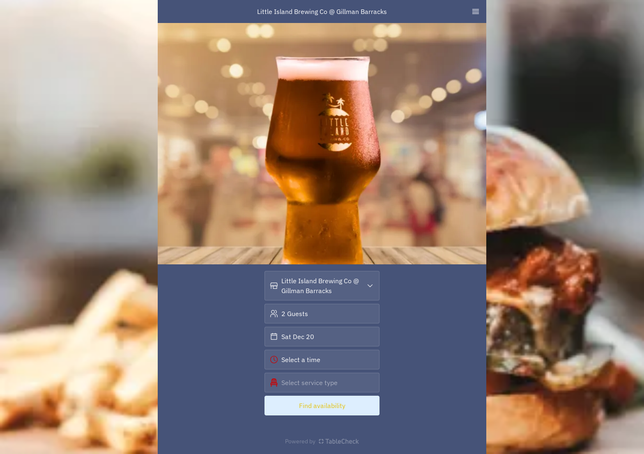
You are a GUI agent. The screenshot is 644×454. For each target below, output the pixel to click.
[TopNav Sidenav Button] (475, 11)
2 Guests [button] (289, 314)
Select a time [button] (295, 359)
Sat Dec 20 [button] (292, 336)
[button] (322, 285)
